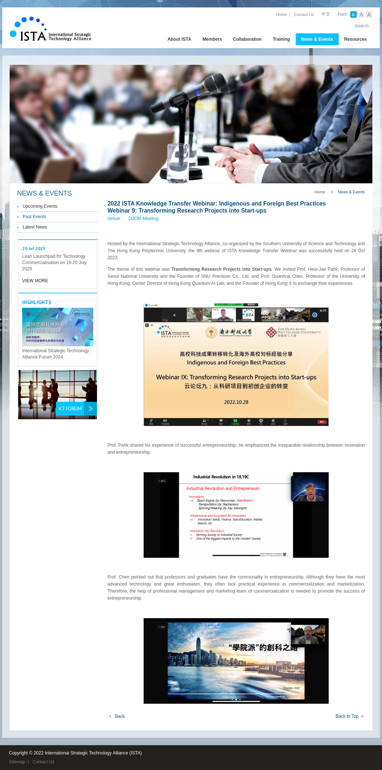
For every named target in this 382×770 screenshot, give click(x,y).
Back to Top (347, 716)
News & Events (317, 39)
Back (120, 716)
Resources (355, 39)
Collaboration (247, 39)
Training (281, 39)
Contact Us (304, 14)
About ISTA (179, 39)
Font (342, 14)
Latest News (35, 227)
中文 (325, 14)
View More (35, 280)
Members (212, 39)
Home (281, 14)
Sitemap (17, 761)
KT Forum (70, 408)
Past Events (34, 216)
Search (362, 26)
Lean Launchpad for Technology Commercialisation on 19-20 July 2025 (54, 262)
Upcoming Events (40, 206)
